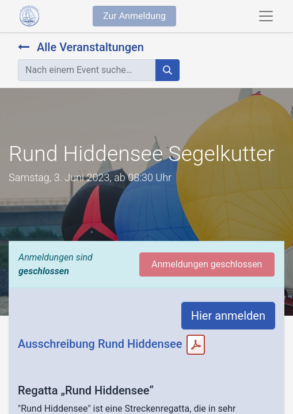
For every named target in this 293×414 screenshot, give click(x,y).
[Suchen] (167, 70)
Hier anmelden (228, 316)
